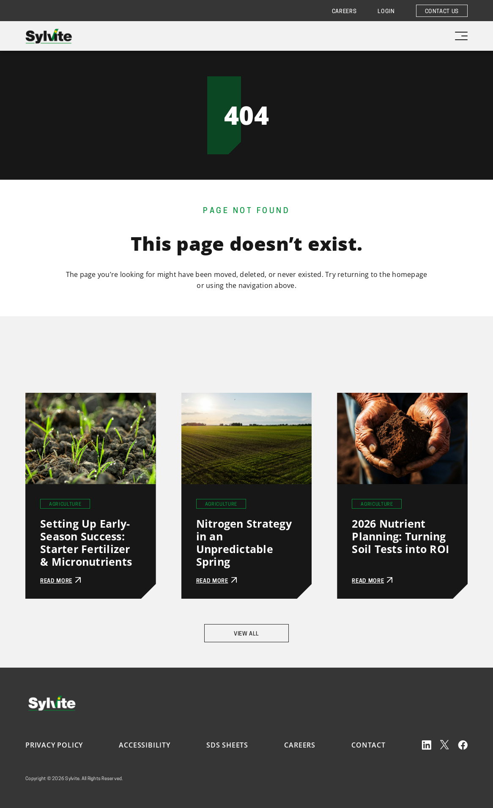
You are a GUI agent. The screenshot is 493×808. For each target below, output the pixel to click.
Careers (344, 11)
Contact (368, 745)
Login (386, 11)
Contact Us (442, 11)
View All (246, 634)
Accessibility (144, 745)
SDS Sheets (227, 745)
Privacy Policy (54, 745)
